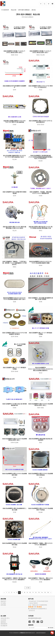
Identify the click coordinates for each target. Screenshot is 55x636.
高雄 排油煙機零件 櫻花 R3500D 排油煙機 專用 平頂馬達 (40, 509)
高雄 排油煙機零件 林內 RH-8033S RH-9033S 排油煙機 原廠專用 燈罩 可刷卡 (14, 298)
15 (45, 592)
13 (39, 592)
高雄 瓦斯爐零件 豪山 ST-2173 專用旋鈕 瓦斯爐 (40, 333)
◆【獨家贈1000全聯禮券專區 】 (37, 608)
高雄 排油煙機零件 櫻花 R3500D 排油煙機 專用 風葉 (14, 543)
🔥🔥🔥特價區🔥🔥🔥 (35, 607)
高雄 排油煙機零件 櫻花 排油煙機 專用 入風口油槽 (14, 509)
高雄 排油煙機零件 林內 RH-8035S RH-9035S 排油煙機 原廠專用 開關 (40, 262)
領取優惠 (50, 627)
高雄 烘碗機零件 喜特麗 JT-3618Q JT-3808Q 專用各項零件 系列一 (41, 51)
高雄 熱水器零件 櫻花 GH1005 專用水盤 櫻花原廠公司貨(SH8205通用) (14, 227)
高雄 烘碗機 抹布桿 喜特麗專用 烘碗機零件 (14, 86)
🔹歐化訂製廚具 (33, 603)
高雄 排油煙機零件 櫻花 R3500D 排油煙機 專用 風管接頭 (40, 474)
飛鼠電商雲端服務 (40, 632)
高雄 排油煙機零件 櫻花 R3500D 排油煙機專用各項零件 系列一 (14, 439)
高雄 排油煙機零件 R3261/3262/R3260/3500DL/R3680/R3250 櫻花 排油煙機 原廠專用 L (41, 369)
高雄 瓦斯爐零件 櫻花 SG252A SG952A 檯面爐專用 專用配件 (14, 333)
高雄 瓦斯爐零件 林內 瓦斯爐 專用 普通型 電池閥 (14, 192)
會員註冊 (3, 618)
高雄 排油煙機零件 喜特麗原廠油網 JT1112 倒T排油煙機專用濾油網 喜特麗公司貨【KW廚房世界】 (41, 157)
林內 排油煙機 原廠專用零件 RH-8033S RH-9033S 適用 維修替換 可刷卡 (14, 156)
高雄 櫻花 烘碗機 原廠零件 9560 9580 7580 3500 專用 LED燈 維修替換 (14, 121)
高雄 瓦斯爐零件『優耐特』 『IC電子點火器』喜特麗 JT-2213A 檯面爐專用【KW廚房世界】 (14, 263)
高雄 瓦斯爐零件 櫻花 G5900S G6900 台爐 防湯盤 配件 (40, 121)
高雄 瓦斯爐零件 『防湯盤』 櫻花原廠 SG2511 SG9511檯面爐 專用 (40, 192)
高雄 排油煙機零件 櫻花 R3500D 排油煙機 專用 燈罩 (14, 474)
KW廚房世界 (5, 10)
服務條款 (3, 622)
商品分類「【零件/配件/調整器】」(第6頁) (23, 10)
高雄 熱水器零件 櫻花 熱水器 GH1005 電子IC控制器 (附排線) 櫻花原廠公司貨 (40, 227)
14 (42, 592)
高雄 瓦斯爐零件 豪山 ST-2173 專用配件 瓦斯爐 (14, 368)
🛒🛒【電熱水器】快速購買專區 (37, 605)
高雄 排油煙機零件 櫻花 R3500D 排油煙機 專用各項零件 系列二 (40, 404)
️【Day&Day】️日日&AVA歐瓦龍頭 (38, 601)
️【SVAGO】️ (31, 610)
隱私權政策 (4, 624)
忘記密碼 (3, 620)
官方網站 (3, 603)
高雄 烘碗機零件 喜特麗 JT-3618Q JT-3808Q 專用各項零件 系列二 (14, 51)
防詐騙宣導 (4, 625)
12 (35, 592)
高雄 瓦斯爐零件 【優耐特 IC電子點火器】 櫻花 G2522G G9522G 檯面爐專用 (14, 578)
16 (48, 592)
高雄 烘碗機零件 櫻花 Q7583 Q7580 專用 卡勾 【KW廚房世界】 (40, 86)
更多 (28, 587)
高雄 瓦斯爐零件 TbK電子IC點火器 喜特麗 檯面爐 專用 (14, 404)
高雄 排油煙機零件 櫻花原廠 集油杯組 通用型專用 (40, 439)
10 (30, 592)
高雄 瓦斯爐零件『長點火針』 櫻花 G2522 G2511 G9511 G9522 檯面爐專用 (40, 578)
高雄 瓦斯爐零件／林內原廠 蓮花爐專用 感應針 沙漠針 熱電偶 (40, 298)
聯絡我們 (3, 601)
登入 (8, 618)
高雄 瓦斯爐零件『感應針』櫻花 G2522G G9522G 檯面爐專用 (40, 543)
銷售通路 (3, 605)
